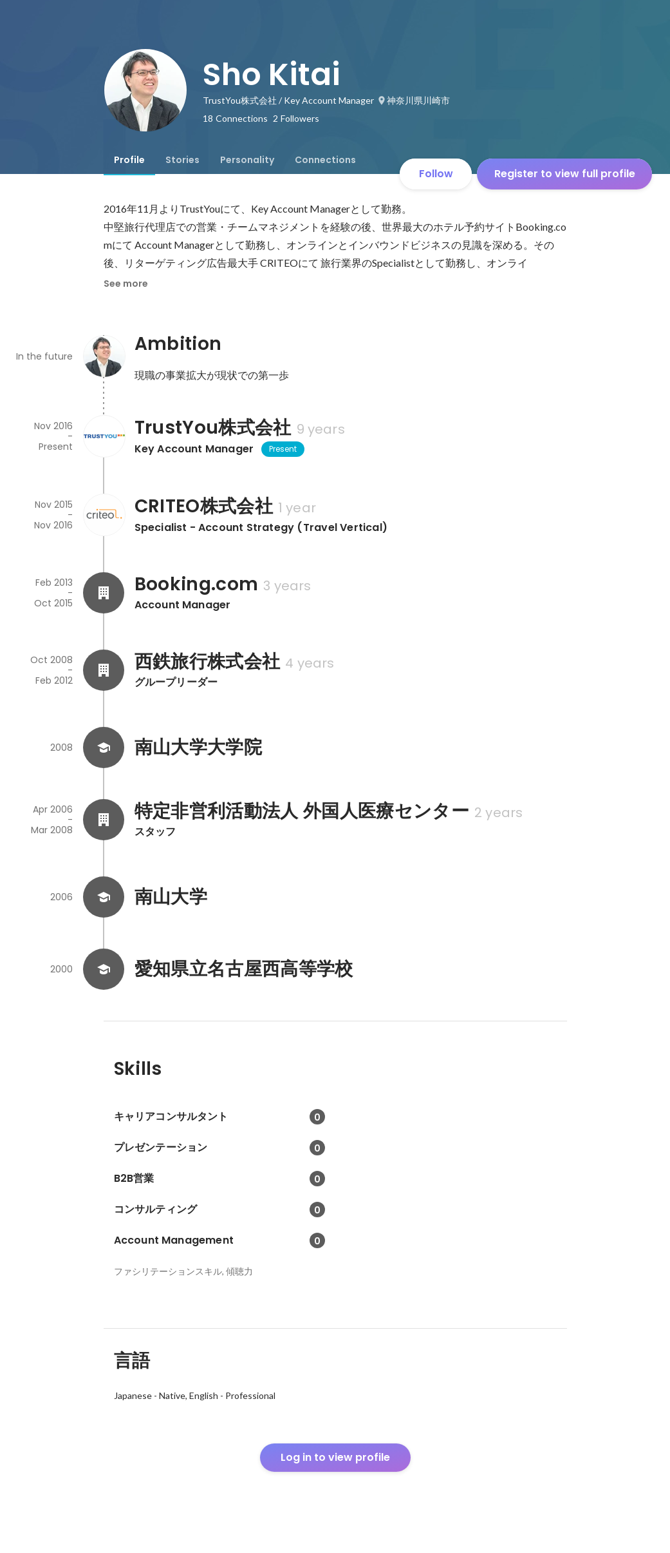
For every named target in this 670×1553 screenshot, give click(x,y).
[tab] (129, 159)
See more (126, 283)
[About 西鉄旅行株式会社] (103, 670)
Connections (325, 159)
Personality (247, 159)
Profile (129, 159)
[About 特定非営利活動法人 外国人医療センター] (103, 819)
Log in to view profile (335, 1457)
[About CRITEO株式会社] (103, 515)
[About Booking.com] (103, 592)
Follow (436, 173)
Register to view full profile (564, 173)
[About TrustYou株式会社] (103, 436)
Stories (182, 159)
